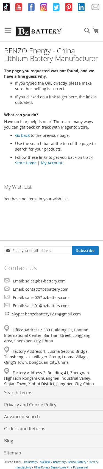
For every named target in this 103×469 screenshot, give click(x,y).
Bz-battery (30, 462)
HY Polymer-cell (78, 467)
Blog (8, 441)
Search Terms (18, 393)
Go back (22, 135)
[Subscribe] (85, 250)
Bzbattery (59, 462)
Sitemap (12, 453)
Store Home (26, 162)
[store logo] (39, 31)
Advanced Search (22, 417)
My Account (51, 162)
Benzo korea (58, 467)
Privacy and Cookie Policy (30, 405)
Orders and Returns (24, 429)
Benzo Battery (77, 462)
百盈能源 (44, 462)
